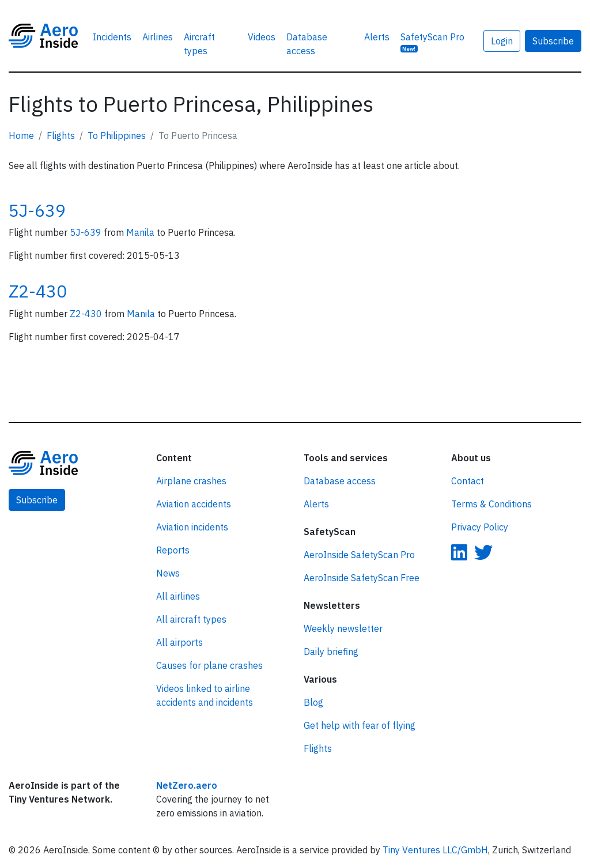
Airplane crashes (191, 481)
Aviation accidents (193, 504)
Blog (313, 702)
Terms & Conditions (491, 504)
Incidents (112, 37)
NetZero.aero (186, 785)
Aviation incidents (192, 527)
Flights (61, 135)
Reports (173, 550)
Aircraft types (199, 44)
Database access (306, 44)
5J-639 (37, 210)
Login (502, 41)
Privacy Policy (479, 527)
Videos (261, 37)
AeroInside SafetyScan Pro (359, 554)
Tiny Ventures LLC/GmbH (435, 850)
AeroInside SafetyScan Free (361, 577)
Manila (141, 232)
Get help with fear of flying (359, 725)
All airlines (178, 596)
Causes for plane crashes (209, 665)
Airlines (157, 37)
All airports (179, 642)
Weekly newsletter (343, 628)
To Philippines (117, 135)
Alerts (376, 37)
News (168, 573)
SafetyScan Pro (432, 41)
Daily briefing (331, 651)
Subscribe (553, 41)
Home (21, 135)
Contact (467, 481)
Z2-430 (38, 291)
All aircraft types (191, 619)
